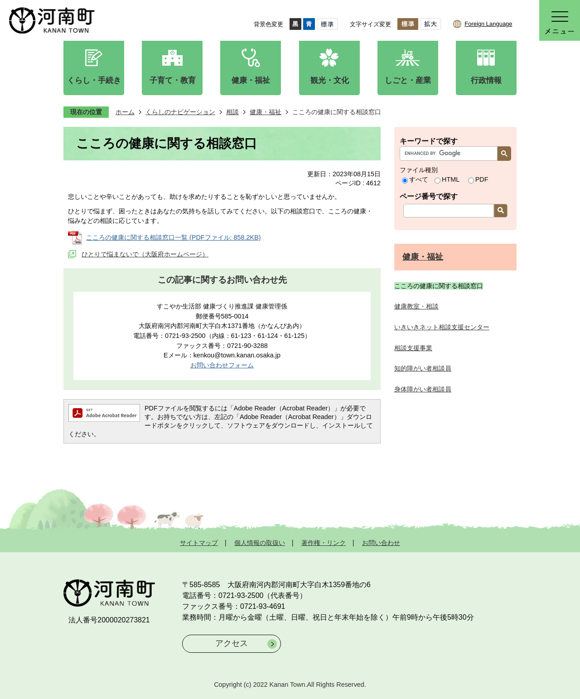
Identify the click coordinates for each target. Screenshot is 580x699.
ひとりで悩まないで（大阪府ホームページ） (145, 254)
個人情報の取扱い (259, 542)
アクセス (231, 643)
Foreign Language (488, 23)
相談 (232, 112)
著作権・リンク (323, 542)
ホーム (125, 112)
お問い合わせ (381, 542)
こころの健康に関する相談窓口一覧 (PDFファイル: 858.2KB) (173, 237)
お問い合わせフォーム (222, 365)
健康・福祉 (265, 112)
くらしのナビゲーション (180, 112)
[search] (451, 153)
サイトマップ (199, 542)
